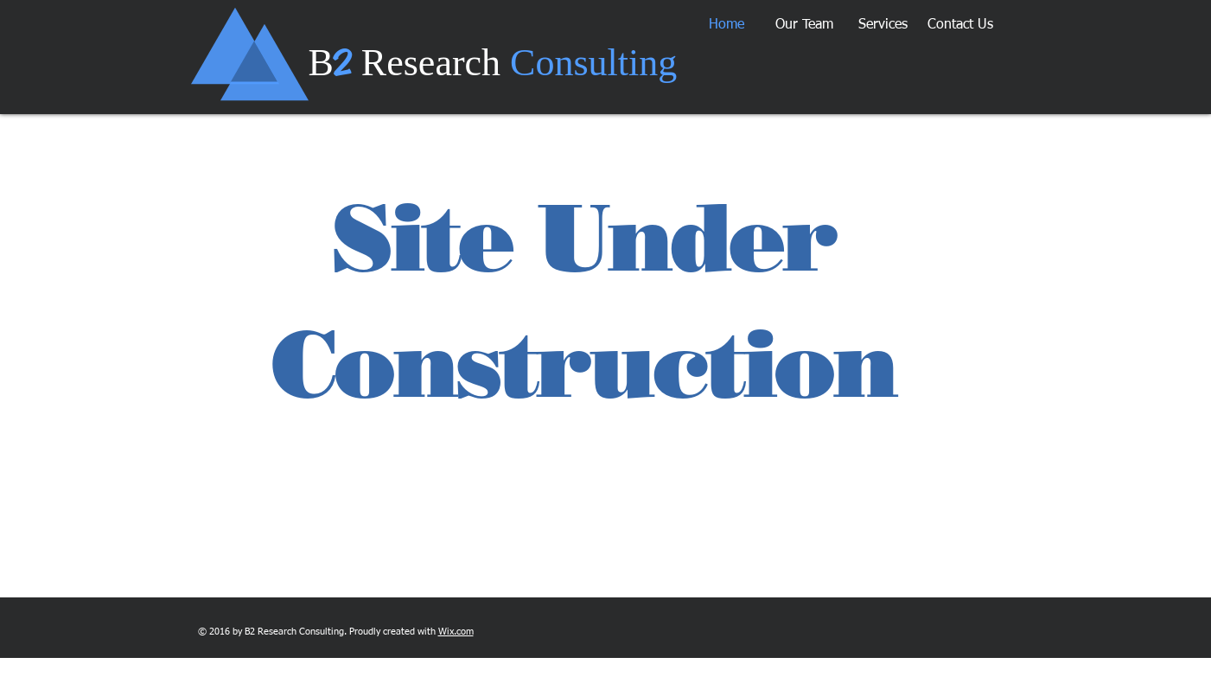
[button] (804, 25)
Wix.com (456, 631)
